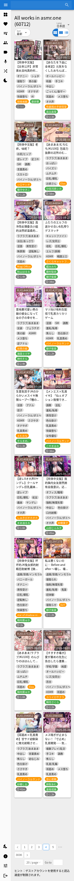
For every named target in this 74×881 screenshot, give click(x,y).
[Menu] (5, 5)
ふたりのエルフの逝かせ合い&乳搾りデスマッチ (57, 226)
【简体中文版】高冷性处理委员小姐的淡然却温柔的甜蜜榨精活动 (27, 228)
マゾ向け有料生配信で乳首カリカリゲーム (56, 313)
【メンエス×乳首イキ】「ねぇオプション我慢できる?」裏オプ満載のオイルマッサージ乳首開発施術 (56, 401)
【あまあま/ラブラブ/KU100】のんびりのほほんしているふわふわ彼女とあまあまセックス (27, 661)
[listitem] (5, 14)
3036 (19, 854)
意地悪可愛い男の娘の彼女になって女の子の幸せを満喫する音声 (27, 315)
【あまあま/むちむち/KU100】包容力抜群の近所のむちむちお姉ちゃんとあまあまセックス (56, 152)
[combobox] (38, 5)
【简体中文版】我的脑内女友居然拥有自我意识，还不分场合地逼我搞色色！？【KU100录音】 (56, 489)
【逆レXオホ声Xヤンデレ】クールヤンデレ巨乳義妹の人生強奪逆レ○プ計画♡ (27, 487)
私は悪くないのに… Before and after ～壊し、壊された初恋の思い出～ (56, 569)
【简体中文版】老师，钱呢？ (27, 146)
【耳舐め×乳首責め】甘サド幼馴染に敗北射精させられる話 (27, 741)
